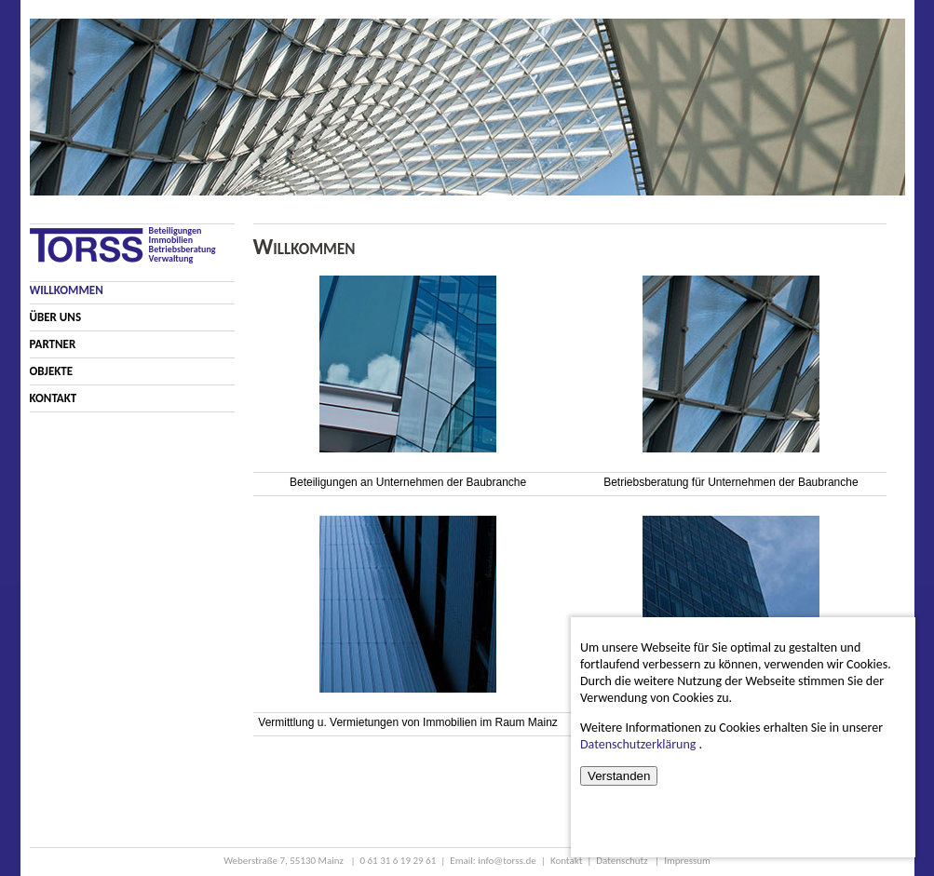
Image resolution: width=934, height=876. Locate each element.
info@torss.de (507, 861)
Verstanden (619, 776)
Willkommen (66, 290)
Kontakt (53, 398)
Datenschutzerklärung (638, 744)
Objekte (52, 371)
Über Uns (56, 317)
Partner (53, 344)
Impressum (687, 861)
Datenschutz (623, 861)
